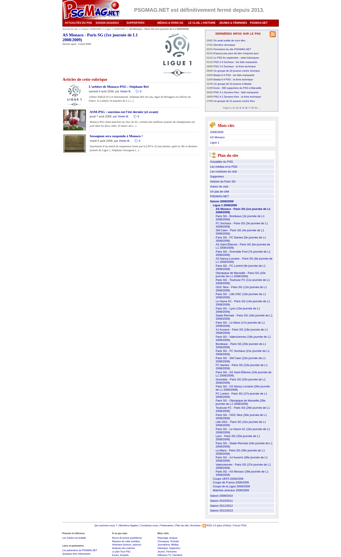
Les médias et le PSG (223, 166)
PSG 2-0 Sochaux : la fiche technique (235, 66)
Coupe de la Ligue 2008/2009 (231, 486)
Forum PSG (240, 525)
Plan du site (182, 525)
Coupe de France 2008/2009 (231, 482)
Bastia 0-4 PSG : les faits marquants (234, 75)
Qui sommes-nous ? (105, 525)
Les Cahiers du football (74, 538)
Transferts (177, 555)
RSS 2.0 (209, 525)
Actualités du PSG (221, 161)
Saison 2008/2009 (92, 29)
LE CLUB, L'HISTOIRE (202, 22)
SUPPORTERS (136, 22)
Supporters (217, 176)
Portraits (174, 541)
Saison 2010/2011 (221, 500)
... (259, 107)
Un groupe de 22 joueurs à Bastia (232, 83)
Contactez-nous (149, 525)
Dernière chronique (224, 44)
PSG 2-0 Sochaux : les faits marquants (235, 62)
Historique (162, 548)
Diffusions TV (164, 555)
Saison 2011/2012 (221, 505)
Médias (175, 544)
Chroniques (163, 541)
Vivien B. (125, 91)
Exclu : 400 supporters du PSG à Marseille (237, 87)
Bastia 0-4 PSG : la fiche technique (233, 79)
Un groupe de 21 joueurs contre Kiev (234, 101)
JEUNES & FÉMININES (233, 22)
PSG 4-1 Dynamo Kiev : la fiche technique (237, 96)
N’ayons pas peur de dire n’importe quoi (236, 53)
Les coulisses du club (223, 171)
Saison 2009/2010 (221, 495)
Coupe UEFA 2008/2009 (228, 478)
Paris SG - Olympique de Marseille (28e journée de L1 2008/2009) (241, 402)
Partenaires (166, 525)
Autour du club (219, 186)
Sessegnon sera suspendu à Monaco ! (116, 136)
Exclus (115, 555)
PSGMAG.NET (259, 22)
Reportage (162, 538)
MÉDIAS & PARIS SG (170, 22)
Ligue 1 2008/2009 (115, 29)
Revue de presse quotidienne (127, 538)
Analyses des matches (123, 548)
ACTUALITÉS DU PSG (78, 22)
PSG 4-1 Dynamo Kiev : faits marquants (236, 92)
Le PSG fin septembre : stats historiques (236, 57)
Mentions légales (128, 525)
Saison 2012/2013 (221, 510)
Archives (195, 525)
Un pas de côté (219, 191)
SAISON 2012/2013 (107, 22)
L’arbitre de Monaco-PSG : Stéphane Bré (119, 86)
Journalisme (163, 544)
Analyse (173, 538)
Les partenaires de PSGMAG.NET (79, 550)
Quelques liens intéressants (76, 553)
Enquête (124, 555)
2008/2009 (216, 132)
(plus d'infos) (224, 525)
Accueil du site (70, 29)
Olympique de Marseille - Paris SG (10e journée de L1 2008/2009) (241, 274)
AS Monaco (217, 137)
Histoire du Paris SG (223, 181)
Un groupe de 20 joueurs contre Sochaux (237, 70)
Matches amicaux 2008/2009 (231, 490)
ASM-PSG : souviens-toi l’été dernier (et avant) (124, 112)
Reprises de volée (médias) (126, 541)
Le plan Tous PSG (121, 551)
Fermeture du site (232, 49)
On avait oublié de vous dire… (231, 40)
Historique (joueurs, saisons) (126, 544)
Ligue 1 (214, 142)
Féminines (171, 551)
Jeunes (161, 551)
